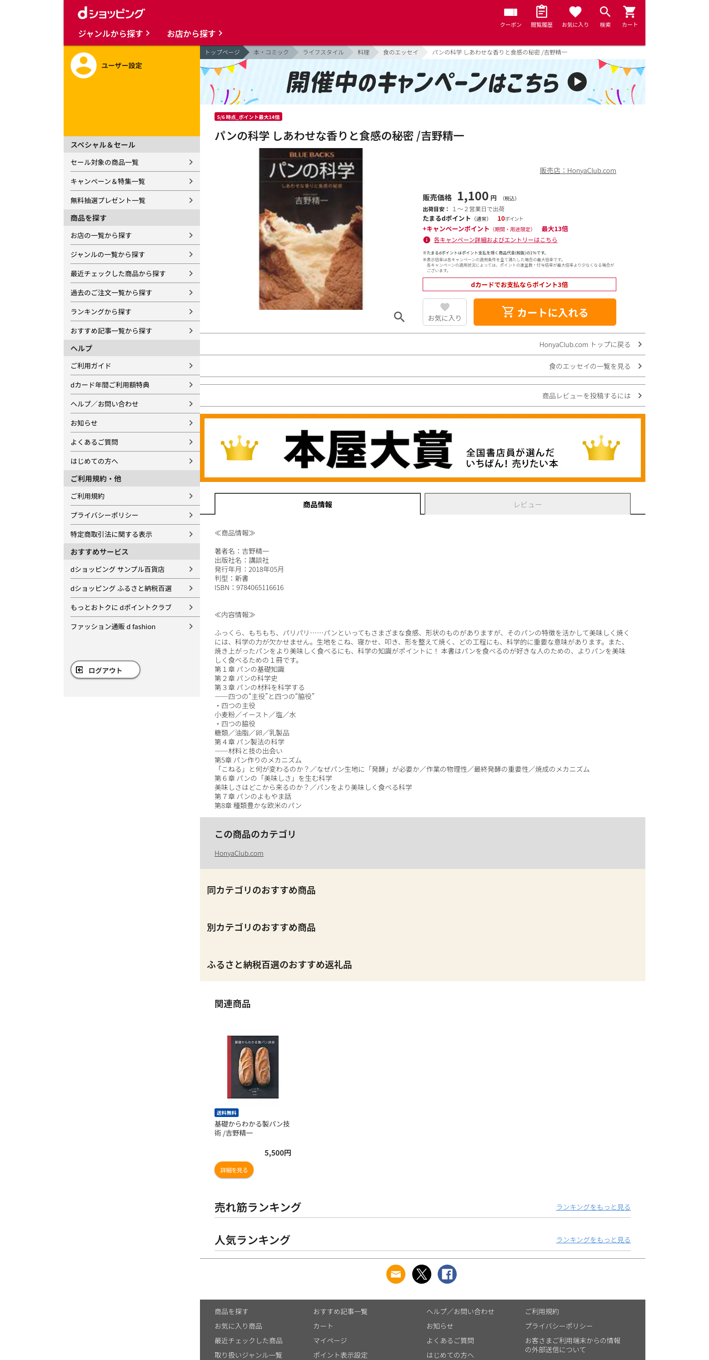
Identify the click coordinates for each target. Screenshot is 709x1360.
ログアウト (106, 670)
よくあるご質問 (94, 442)
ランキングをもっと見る (593, 1206)
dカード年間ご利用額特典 (110, 384)
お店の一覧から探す (101, 235)
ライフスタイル (323, 52)
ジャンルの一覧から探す (107, 254)
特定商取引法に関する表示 (111, 534)
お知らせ (84, 422)
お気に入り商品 (238, 1325)
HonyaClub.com (239, 853)
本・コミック (271, 52)
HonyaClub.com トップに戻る (585, 344)
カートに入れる (545, 312)
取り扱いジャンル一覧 (248, 1355)
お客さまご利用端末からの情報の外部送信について (572, 1344)
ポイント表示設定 (340, 1355)
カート (323, 1325)
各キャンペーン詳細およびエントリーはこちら (496, 239)
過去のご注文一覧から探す (111, 292)
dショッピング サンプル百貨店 (117, 569)
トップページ (222, 52)
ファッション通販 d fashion (112, 626)
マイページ (330, 1340)
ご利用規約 (87, 496)
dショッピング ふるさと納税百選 (121, 588)
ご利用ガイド (90, 365)
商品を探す (232, 1311)
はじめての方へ (94, 461)
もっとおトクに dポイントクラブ (121, 607)
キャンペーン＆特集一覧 (107, 181)
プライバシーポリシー (104, 515)
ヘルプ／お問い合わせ (104, 403)
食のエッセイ (401, 52)
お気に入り (445, 318)
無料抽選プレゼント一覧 (107, 200)
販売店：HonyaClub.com (578, 170)
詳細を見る (234, 1170)
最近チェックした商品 (249, 1340)
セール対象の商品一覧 (104, 162)
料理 (363, 52)
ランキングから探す (101, 311)
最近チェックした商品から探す (118, 273)
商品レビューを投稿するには (586, 395)
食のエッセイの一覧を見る (590, 365)
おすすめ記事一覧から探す (111, 330)
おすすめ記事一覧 (340, 1311)
